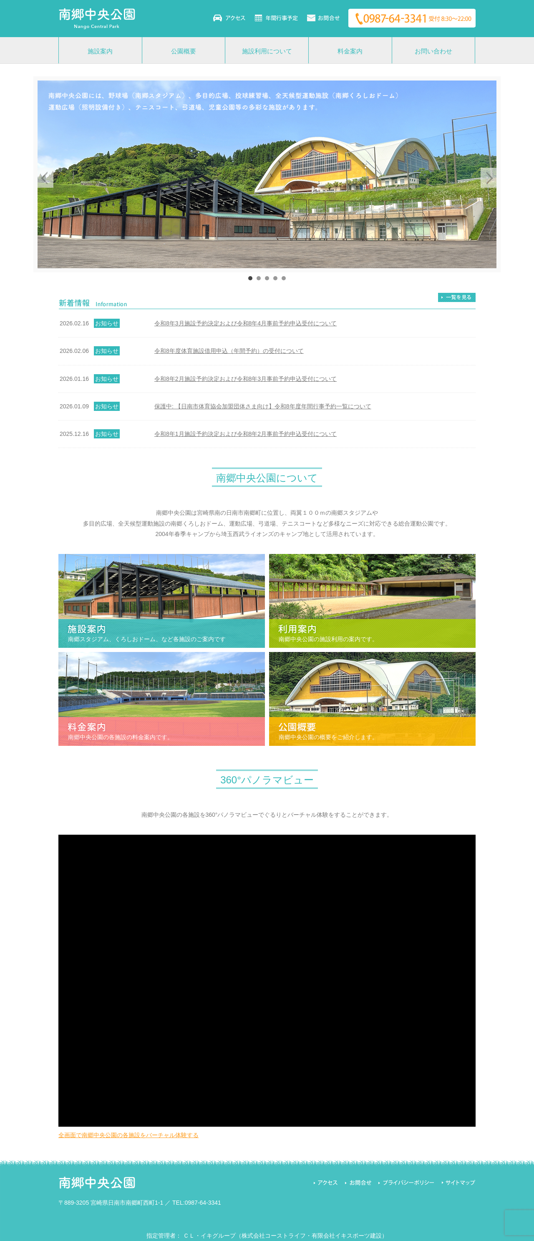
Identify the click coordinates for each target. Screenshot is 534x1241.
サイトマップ (458, 1182)
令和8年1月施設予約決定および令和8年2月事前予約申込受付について (245, 433)
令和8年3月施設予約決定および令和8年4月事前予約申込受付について (245, 323)
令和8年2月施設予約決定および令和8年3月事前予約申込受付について (245, 378)
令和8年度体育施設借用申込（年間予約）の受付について (229, 350)
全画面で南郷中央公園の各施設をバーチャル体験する (128, 1135)
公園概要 (183, 51)
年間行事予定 (276, 18)
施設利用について (267, 51)
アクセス (229, 18)
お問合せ (357, 1182)
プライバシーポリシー (406, 1182)
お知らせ (106, 323)
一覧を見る (457, 297)
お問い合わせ (323, 18)
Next (491, 178)
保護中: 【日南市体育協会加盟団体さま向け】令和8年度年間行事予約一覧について (262, 406)
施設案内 (100, 51)
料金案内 (350, 51)
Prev (43, 178)
